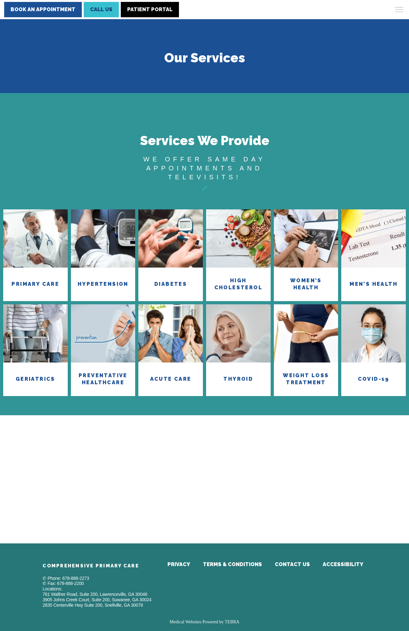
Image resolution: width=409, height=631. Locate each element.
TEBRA (232, 621)
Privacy (178, 564)
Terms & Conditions (232, 564)
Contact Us (292, 564)
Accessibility (343, 564)
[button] (399, 10)
